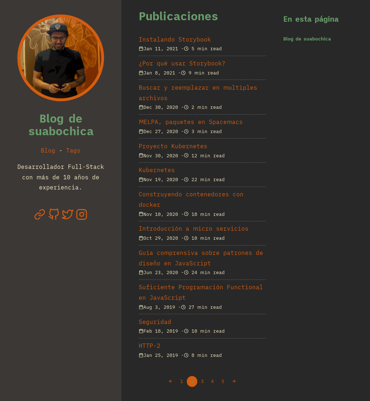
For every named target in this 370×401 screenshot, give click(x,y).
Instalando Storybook (175, 39)
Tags (73, 150)
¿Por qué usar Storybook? (182, 63)
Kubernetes (157, 170)
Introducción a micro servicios (194, 228)
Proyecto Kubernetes (173, 146)
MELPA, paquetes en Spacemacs (191, 121)
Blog (48, 150)
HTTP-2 (149, 345)
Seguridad (155, 321)
